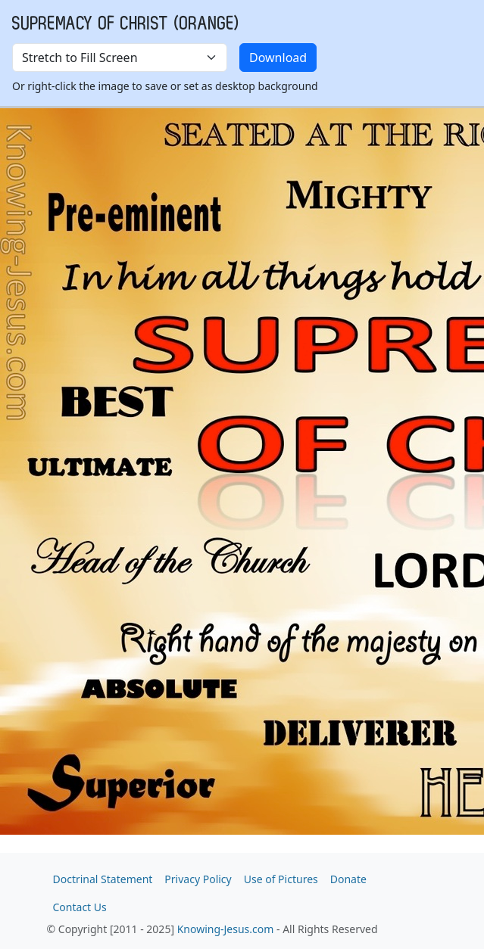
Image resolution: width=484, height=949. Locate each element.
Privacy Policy (197, 879)
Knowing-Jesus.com (225, 929)
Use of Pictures (281, 879)
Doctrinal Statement (103, 879)
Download (278, 57)
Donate (348, 879)
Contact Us (80, 907)
